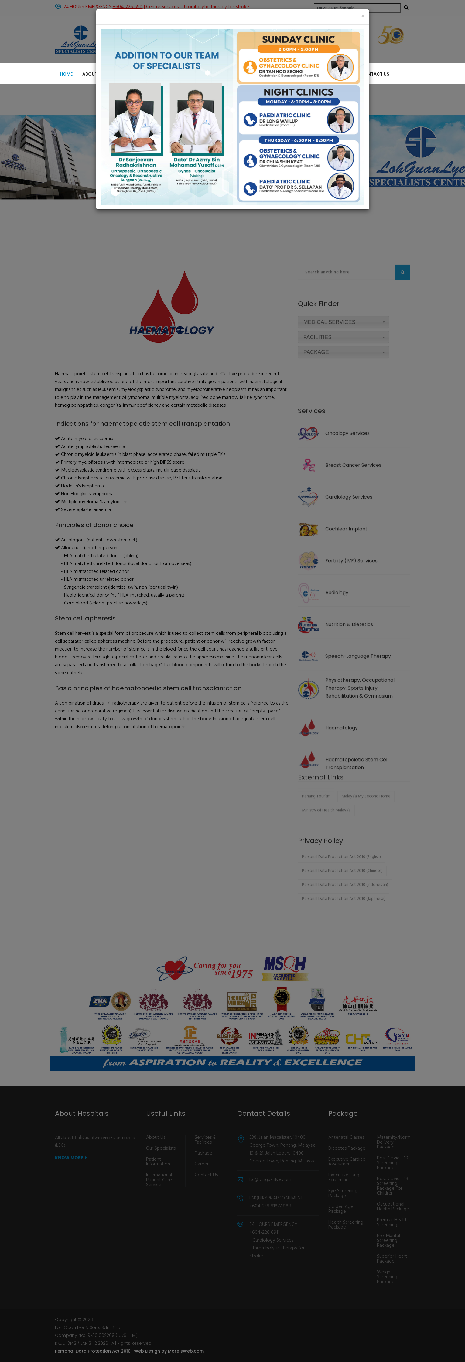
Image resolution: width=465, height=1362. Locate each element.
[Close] (362, 16)
